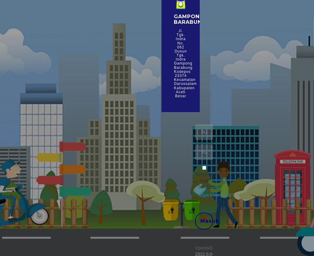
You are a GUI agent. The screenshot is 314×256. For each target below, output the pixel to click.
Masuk (206, 221)
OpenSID (204, 248)
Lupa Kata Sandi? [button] (216, 195)
